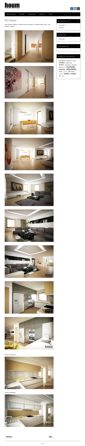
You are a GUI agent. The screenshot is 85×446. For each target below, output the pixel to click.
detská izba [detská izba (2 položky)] (69, 62)
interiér (21, 14)
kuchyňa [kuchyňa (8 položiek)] (71, 67)
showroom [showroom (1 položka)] (61, 73)
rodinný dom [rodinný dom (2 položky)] (71, 71)
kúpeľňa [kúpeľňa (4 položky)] (62, 69)
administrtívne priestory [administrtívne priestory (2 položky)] (65, 60)
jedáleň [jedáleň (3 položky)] (61, 65)
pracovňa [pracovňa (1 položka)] (65, 71)
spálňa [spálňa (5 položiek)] (66, 74)
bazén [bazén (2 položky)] (74, 60)
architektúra (11, 14)
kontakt (42, 14)
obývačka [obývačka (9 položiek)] (71, 69)
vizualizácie (31, 14)
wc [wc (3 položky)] (60, 76)
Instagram (75, 8)
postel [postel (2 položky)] (60, 71)
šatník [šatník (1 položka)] (63, 76)
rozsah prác (61, 27)
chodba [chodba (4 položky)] (61, 63)
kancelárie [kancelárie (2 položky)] (67, 65)
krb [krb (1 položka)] (65, 67)
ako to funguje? (62, 25)
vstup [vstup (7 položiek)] (73, 73)
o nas (50, 14)
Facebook (71, 8)
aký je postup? (62, 39)
